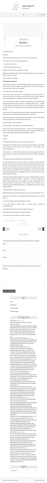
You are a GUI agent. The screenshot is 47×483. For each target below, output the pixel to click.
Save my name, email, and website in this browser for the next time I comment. (22, 266)
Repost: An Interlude (15, 397)
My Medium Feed (24, 317)
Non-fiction (23, 39)
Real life (6, 220)
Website (5, 257)
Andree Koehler (28, 45)
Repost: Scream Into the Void (17, 338)
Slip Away (13, 320)
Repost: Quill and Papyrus (17, 346)
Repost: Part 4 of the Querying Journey (20, 386)
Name (4, 243)
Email (4, 250)
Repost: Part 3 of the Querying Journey (20, 416)
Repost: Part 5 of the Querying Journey (20, 359)
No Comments (23, 224)
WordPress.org (14, 311)
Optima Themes (14, 480)
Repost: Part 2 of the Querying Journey (20, 449)
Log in (11, 301)
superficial (24, 220)
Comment (5, 268)
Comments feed (14, 308)
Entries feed (13, 305)
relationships (12, 220)
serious (18, 220)
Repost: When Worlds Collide (18, 371)
